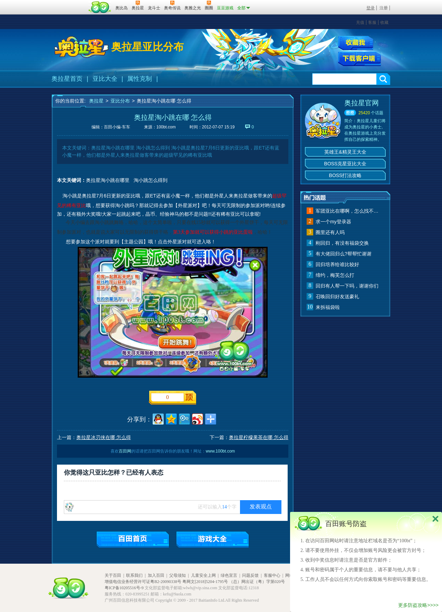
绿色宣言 (229, 575)
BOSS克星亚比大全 (345, 163)
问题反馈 (250, 575)
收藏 (384, 22)
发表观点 (261, 506)
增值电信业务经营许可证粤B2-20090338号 (143, 581)
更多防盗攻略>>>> (418, 605)
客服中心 (272, 575)
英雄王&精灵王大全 (345, 152)
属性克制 (139, 78)
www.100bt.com (220, 451)
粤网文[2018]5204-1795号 (205, 581)
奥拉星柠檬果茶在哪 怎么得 (258, 437)
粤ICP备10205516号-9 (124, 587)
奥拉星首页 (67, 78)
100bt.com (166, 127)
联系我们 (134, 575)
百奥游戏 (69, 3)
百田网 (100, 7)
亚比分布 (120, 101)
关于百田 (113, 575)
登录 (370, 8)
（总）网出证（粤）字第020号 (257, 581)
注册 (383, 8)
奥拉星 (96, 101)
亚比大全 (105, 78)
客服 (372, 22)
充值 (360, 22)
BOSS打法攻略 (345, 175)
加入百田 (156, 575)
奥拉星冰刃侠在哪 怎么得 (103, 437)
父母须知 (177, 575)
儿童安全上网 (203, 575)
